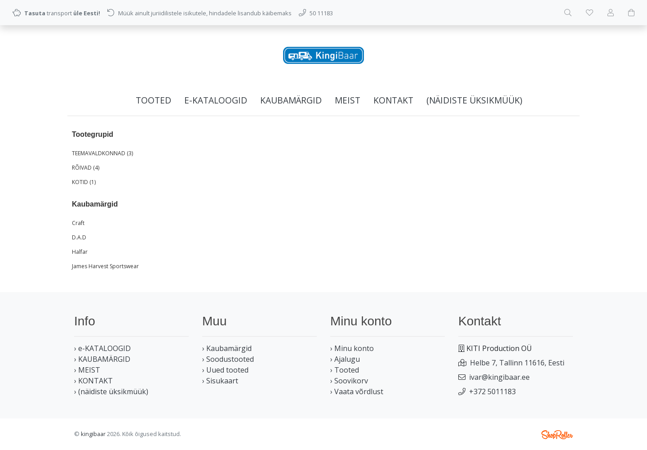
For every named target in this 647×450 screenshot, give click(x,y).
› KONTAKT (93, 381)
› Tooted (344, 370)
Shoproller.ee (557, 434)
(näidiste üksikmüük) (474, 100)
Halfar (80, 252)
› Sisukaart (220, 381)
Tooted (153, 100)
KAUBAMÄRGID (291, 100)
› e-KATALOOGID (102, 348)
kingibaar (93, 434)
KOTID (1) (84, 182)
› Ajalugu (345, 359)
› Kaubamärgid (227, 348)
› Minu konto (352, 348)
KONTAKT (393, 100)
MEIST (347, 100)
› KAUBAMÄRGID (102, 359)
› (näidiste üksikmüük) (111, 391)
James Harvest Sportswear (105, 266)
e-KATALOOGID (215, 100)
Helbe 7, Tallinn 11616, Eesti (517, 363)
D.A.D (79, 237)
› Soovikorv (349, 381)
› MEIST (87, 370)
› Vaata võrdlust (356, 391)
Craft (78, 223)
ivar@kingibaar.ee (499, 377)
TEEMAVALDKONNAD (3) (102, 153)
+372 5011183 (492, 391)
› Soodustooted (228, 359)
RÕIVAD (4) (85, 167)
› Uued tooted (225, 370)
